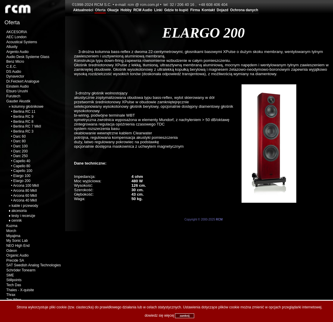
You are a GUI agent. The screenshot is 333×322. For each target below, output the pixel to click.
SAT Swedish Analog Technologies (33, 265)
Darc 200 (20, 151)
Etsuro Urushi (17, 91)
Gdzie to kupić (176, 10)
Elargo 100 (21, 176)
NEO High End (18, 246)
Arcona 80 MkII (25, 191)
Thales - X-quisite (20, 290)
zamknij (184, 315)
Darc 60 (19, 136)
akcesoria (19, 211)
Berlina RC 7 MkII (27, 126)
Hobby (125, 10)
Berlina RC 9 (23, 117)
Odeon (11, 251)
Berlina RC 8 (23, 122)
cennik (17, 220)
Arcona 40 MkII (25, 200)
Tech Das (13, 285)
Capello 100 (22, 171)
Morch (11, 231)
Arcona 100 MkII (26, 185)
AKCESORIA (16, 32)
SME (10, 275)
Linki (158, 10)
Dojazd (222, 10)
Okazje (113, 10)
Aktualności (83, 10)
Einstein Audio (17, 86)
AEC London (16, 37)
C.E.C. (11, 67)
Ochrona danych (244, 10)
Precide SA (15, 260)
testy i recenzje (23, 216)
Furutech (13, 96)
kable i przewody (25, 206)
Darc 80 (19, 141)
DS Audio (13, 72)
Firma (195, 10)
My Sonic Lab (17, 241)
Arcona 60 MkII (25, 196)
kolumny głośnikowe (27, 106)
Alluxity (11, 47)
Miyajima (13, 236)
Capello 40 (21, 161)
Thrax (10, 295)
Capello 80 (21, 166)
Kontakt (208, 10)
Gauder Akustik (18, 101)
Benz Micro (15, 61)
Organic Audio (17, 255)
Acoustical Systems (21, 42)
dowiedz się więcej (159, 315)
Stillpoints (13, 280)
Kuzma (11, 226)
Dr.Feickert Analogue (22, 81)
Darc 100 (20, 146)
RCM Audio (142, 10)
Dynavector (15, 76)
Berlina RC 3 (23, 131)
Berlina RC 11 (24, 112)
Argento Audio (17, 52)
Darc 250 (20, 156)
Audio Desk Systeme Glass (27, 57)
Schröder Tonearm (21, 270)
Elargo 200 (21, 181)
